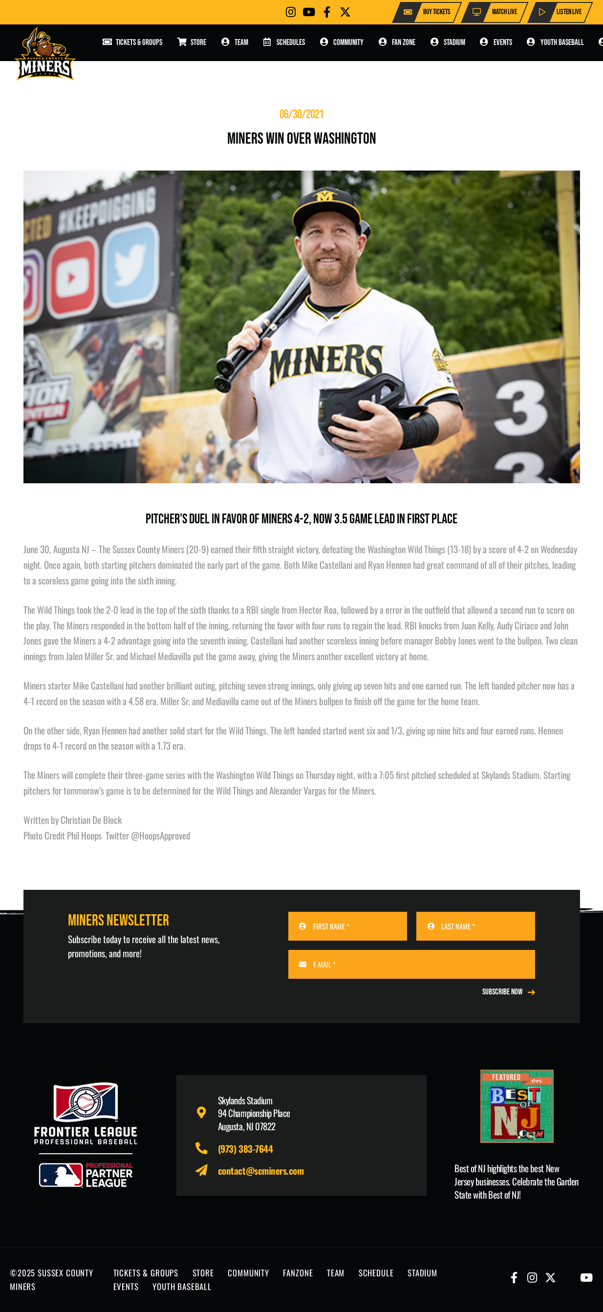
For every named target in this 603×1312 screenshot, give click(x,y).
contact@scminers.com (261, 1170)
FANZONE (298, 1273)
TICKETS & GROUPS (146, 1273)
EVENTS (126, 1286)
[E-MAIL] (412, 964)
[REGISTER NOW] (509, 992)
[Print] (517, 1106)
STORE (203, 1273)
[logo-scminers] (45, 54)
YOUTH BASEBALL (182, 1286)
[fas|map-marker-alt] (206, 1112)
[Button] (291, 12)
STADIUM (422, 1273)
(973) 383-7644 (245, 1148)
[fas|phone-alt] (206, 1148)
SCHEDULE (376, 1273)
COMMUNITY (248, 1273)
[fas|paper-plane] (206, 1170)
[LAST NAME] (475, 926)
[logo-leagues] (86, 1135)
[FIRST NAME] (347, 926)
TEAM (336, 1273)
